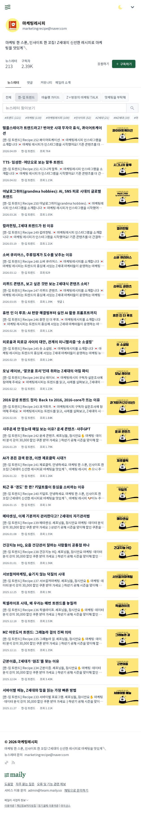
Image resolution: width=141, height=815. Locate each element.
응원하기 (103, 63)
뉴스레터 (13, 82)
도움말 (8, 784)
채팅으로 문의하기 (76, 790)
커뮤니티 (46, 82)
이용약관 (9, 805)
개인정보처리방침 (26, 805)
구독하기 (124, 64)
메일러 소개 (63, 82)
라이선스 (65, 805)
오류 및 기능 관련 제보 (51, 784)
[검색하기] (132, 108)
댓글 (30, 82)
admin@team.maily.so (45, 790)
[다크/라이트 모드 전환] (120, 7)
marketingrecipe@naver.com (46, 754)
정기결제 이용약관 (48, 805)
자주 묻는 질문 (25, 784)
